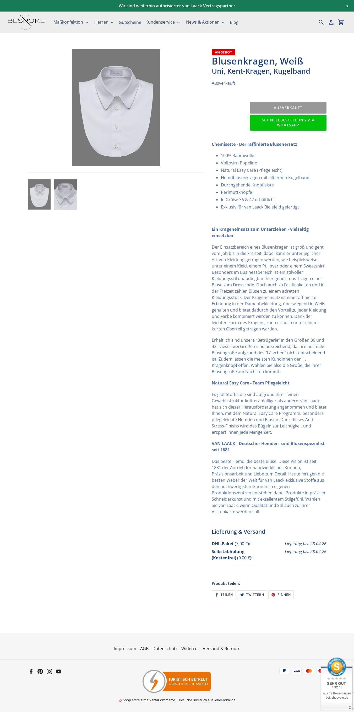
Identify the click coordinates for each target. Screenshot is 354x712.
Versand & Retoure (222, 648)
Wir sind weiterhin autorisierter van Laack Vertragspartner (177, 6)
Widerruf (190, 648)
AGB (144, 648)
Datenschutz (165, 648)
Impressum (125, 648)
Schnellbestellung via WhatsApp (288, 122)
